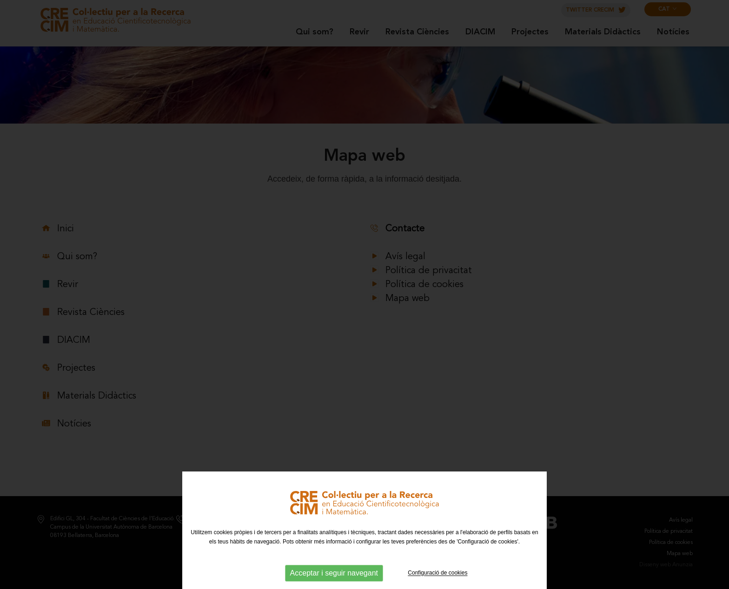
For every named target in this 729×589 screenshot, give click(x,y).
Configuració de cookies (437, 573)
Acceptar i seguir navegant (334, 573)
